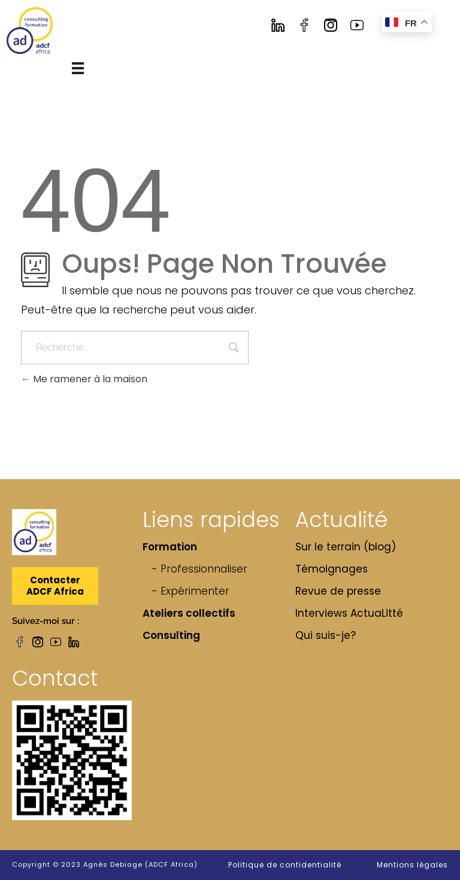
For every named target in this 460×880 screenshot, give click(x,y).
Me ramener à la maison (84, 379)
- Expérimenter (190, 591)
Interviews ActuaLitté (349, 613)
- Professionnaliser (199, 569)
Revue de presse (338, 591)
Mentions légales (412, 865)
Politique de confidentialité (284, 865)
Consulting (171, 635)
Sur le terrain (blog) (345, 547)
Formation (170, 547)
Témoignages (331, 569)
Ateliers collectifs (189, 613)
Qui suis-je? (325, 635)
